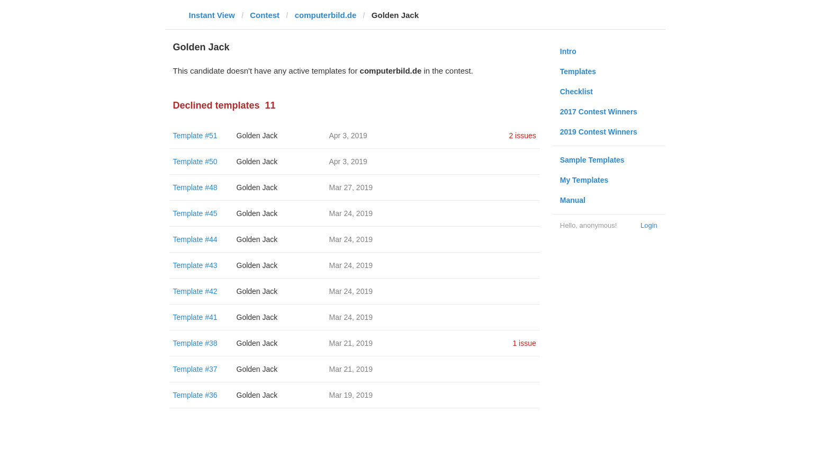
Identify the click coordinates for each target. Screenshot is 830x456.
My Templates (584, 180)
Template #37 (195, 369)
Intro (568, 51)
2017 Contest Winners (598, 112)
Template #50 (195, 161)
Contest (264, 15)
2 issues (522, 135)
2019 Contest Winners (598, 132)
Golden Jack (257, 135)
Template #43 (195, 265)
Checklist (576, 91)
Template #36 (195, 395)
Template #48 (195, 187)
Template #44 (195, 239)
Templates (578, 71)
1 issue (524, 343)
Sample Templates (592, 160)
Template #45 (195, 213)
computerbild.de (326, 15)
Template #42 (195, 291)
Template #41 (195, 317)
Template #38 (195, 343)
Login (648, 225)
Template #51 (195, 135)
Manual (572, 200)
